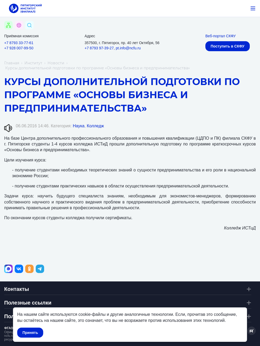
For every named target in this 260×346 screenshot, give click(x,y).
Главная (11, 63)
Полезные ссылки (27, 303)
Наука (79, 126)
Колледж (95, 126)
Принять (30, 333)
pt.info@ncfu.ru (128, 48)
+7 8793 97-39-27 (99, 48)
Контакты (16, 289)
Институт (33, 63)
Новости (56, 63)
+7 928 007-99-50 (18, 48)
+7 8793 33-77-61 (18, 43)
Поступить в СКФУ (228, 46)
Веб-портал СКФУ (220, 36)
